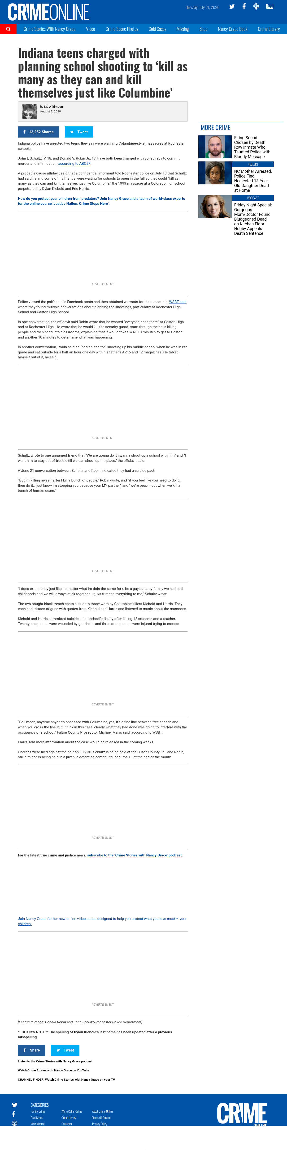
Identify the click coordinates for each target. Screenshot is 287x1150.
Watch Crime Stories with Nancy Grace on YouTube (53, 1070)
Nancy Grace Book (232, 28)
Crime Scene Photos (122, 28)
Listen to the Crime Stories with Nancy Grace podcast (55, 1061)
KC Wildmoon (53, 106)
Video (90, 28)
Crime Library (269, 28)
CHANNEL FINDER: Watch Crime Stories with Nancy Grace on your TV (66, 1079)
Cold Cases (157, 28)
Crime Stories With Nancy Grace (49, 28)
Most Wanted (37, 1123)
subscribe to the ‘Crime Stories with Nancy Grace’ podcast (134, 855)
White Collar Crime (71, 1111)
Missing (183, 28)
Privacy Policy (99, 1123)
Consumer (66, 1123)
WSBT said (178, 302)
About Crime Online (102, 1111)
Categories (40, 1104)
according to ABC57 (74, 163)
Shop (203, 28)
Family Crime (38, 1111)
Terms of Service (101, 1117)
